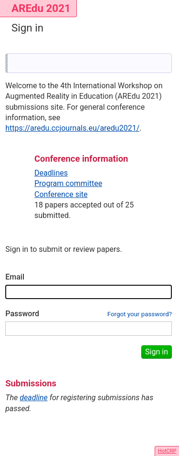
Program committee (68, 183)
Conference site (61, 194)
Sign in (156, 351)
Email (14, 276)
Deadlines (51, 172)
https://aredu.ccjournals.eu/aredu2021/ (72, 128)
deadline (34, 397)
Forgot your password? (139, 314)
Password (22, 313)
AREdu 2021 (41, 8)
